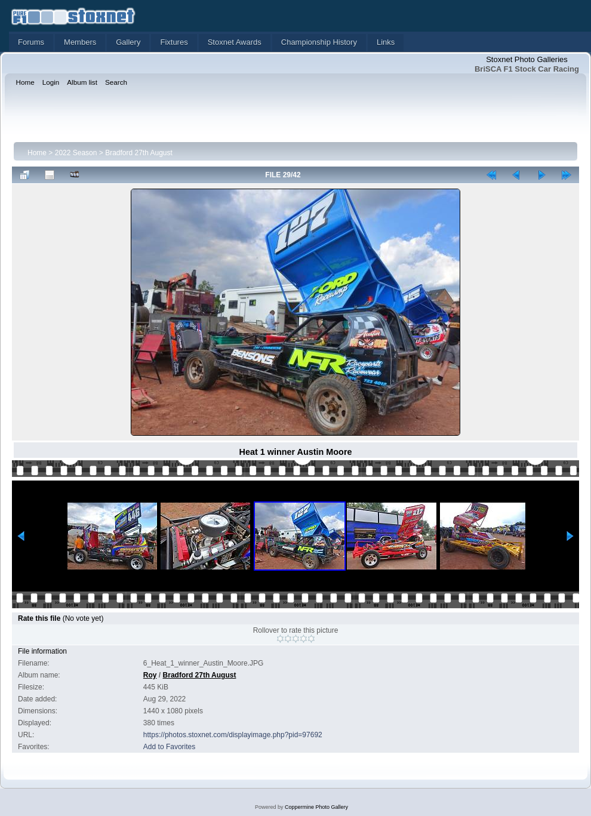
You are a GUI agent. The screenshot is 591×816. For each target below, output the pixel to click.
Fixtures (173, 42)
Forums (31, 42)
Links (386, 42)
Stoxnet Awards (234, 42)
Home (37, 153)
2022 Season (76, 153)
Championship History (319, 42)
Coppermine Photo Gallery (316, 807)
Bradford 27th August (139, 153)
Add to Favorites (169, 747)
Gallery (128, 42)
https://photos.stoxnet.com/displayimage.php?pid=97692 (232, 735)
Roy (150, 675)
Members (80, 42)
